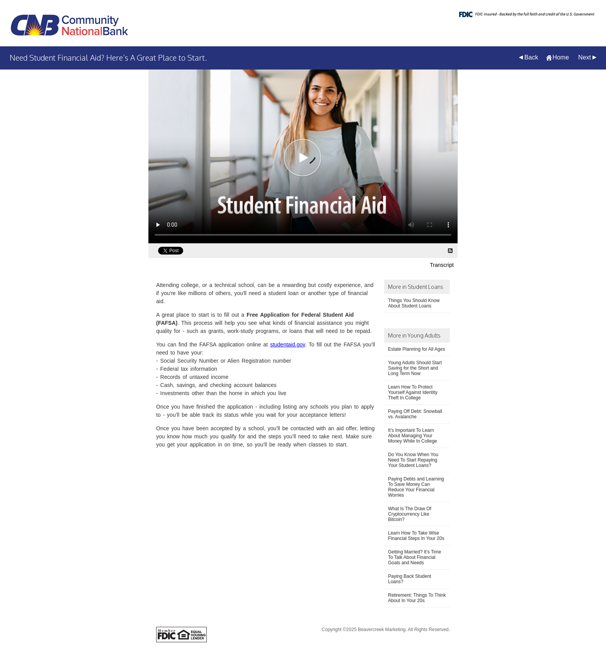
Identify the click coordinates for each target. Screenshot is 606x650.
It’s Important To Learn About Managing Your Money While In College (412, 436)
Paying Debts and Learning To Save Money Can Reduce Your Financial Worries (416, 487)
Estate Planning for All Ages (416, 349)
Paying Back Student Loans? (409, 579)
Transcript (442, 265)
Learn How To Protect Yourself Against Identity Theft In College (412, 392)
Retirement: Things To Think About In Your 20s (417, 597)
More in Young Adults (414, 335)
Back (531, 57)
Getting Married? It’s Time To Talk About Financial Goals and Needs (414, 557)
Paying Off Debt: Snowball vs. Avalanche (415, 414)
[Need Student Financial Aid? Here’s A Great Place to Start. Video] (303, 156)
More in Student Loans (415, 286)
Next (584, 57)
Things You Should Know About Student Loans (413, 303)
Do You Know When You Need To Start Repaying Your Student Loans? (413, 460)
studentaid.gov (287, 344)
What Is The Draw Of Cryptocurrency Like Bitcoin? (409, 514)
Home (560, 57)
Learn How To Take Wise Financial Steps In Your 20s (416, 535)
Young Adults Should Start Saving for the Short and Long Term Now (415, 368)
